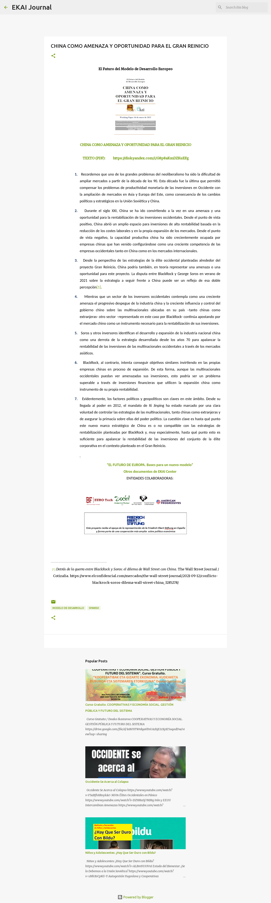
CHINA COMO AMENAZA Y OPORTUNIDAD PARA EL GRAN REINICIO (135, 145)
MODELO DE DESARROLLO (68, 608)
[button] (53, 56)
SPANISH (94, 608)
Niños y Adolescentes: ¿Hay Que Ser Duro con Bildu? (120, 852)
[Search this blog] (246, 7)
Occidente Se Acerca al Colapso (107, 781)
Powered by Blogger (135, 897)
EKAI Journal (32, 7)
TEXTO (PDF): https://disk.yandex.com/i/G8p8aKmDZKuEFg (136, 158)
